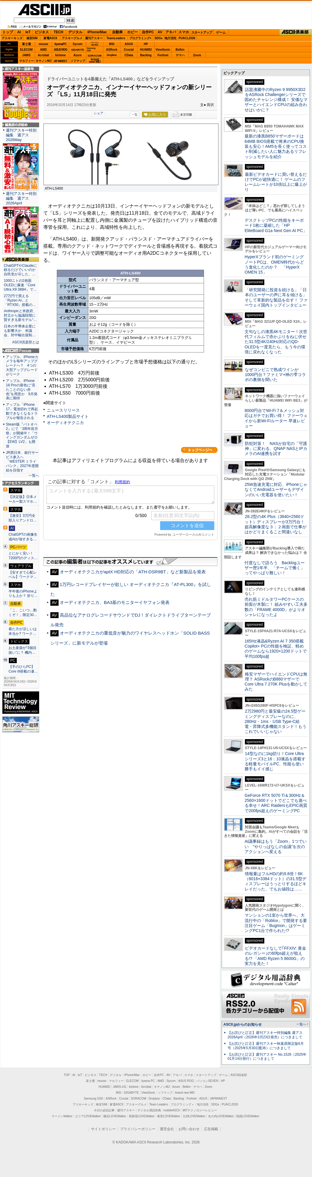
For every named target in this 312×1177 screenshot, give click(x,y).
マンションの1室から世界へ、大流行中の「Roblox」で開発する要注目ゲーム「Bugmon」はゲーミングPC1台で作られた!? (276, 923)
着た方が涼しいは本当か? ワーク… (23, 631)
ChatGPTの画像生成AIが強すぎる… (23, 536)
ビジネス (42, 32)
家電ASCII (50, 38)
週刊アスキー (94, 38)
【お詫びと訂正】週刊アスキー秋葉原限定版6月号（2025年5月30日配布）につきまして (266, 1046)
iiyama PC (148, 1080)
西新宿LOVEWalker (142, 1116)
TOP (67, 1075)
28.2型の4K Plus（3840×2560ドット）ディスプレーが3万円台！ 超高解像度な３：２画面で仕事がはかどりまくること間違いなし (275, 524)
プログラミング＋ (182, 1104)
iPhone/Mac (97, 32)
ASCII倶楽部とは (25, 342)
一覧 (134, 114)
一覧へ (34, 476)
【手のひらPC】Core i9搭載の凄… (23, 669)
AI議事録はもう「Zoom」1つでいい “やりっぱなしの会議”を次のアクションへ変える (276, 846)
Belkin (179, 49)
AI (19, 32)
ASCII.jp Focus (20, 350)
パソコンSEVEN (95, 44)
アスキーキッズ (12, 38)
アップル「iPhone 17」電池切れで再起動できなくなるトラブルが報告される (22, 411)
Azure (78, 55)
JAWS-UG (119, 1086)
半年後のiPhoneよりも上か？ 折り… (23, 593)
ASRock (111, 49)
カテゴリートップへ (199, 450)
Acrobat (43, 55)
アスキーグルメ (72, 38)
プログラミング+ (140, 38)
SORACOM (138, 1098)
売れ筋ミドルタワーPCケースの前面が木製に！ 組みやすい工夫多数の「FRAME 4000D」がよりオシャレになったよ (276, 607)
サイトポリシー (103, 1129)
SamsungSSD (91, 49)
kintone (60, 55)
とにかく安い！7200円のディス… (23, 555)
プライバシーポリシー (137, 1129)
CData (129, 55)
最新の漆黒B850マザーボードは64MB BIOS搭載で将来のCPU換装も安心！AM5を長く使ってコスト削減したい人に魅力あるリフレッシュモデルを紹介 (276, 146)
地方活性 (170, 38)
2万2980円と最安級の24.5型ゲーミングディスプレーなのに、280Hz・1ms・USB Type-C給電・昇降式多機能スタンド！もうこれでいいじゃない (275, 721)
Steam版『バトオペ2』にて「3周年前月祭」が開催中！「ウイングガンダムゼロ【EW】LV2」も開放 (22, 435)
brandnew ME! (95, 60)
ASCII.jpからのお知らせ (242, 1024)
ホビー (132, 32)
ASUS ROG (60, 49)
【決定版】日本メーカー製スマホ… (23, 499)
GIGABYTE (77, 49)
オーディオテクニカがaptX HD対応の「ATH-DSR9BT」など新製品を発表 (133, 571)
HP (146, 44)
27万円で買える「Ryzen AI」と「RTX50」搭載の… (20, 300)
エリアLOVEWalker (88, 1116)
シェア (98, 113)
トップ (7, 32)
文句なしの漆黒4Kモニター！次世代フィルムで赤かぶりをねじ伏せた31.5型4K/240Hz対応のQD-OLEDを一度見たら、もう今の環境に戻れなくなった (276, 341)
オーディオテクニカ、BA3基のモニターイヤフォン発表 (115, 602)
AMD (43, 49)
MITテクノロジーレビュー (199, 1110)
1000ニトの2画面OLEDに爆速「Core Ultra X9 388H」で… (20, 285)
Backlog (146, 55)
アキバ (170, 32)
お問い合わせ (189, 1129)
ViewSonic (163, 49)
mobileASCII (172, 1110)
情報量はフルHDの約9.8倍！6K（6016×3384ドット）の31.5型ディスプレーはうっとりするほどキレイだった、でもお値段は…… (275, 881)
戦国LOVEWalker (247, 1116)
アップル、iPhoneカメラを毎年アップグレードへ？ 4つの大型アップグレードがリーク (22, 366)
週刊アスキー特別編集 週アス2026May (21, 135)
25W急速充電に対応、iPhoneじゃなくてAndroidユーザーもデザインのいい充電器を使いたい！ (276, 489)
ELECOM (26, 49)
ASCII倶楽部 (295, 32)
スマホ (183, 32)
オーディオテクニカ (65, 422)
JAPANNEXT (60, 61)
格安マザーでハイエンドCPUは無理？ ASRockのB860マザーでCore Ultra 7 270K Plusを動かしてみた (276, 682)
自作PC (148, 32)
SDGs (158, 38)
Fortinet (162, 55)
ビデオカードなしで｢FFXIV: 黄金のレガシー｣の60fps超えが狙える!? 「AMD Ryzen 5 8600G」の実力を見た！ (275, 956)
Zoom (197, 55)
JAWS (26, 55)
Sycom (77, 44)
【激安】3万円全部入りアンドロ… (23, 518)
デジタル (75, 32)
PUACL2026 (187, 38)
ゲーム (221, 32)
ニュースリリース (63, 410)
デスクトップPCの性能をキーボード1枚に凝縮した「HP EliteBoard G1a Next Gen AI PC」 (276, 225)
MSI (111, 44)
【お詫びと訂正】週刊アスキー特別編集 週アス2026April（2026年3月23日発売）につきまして (265, 1035)
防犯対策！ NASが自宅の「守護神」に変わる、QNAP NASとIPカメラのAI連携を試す (276, 448)
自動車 (117, 32)
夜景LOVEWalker (168, 1116)
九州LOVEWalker (194, 1116)
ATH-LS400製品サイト (68, 416)
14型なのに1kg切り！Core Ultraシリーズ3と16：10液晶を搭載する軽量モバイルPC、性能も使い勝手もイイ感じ (275, 761)
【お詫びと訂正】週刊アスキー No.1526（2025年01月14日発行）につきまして (267, 1056)
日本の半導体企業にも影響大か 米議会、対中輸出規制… (20, 330)
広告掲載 (211, 1129)
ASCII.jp (44, 9)
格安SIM (32, 38)
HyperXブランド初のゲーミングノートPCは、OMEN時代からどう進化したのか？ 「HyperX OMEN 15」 (274, 264)
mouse (43, 44)
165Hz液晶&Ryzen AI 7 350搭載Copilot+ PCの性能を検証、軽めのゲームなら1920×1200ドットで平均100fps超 (276, 649)
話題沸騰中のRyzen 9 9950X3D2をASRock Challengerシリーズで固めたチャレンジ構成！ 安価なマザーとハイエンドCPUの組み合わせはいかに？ (276, 99)
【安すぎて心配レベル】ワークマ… (23, 574)
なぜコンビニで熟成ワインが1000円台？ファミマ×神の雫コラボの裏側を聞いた (275, 374)
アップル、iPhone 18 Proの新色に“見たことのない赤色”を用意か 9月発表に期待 (21, 389)
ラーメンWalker (62, 1116)
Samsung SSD (93, 1098)
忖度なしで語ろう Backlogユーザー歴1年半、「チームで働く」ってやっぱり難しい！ (275, 567)
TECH (58, 32)
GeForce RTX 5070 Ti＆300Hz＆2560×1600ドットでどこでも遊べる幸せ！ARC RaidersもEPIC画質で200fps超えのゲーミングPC (276, 803)
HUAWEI (146, 49)
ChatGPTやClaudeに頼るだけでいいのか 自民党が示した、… (21, 270)
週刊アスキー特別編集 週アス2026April (21, 198)
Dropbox (112, 55)
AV (160, 32)
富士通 (26, 44)
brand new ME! (185, 1092)
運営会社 (167, 1129)
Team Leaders (158, 1104)
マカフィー (26, 60)
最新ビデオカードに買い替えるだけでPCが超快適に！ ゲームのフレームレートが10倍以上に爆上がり (276, 182)
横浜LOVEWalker (114, 1116)
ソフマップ (77, 60)
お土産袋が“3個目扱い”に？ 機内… (22, 650)
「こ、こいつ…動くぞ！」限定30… (23, 612)
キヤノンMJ (44, 60)
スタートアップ (201, 32)
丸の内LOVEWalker (221, 1116)
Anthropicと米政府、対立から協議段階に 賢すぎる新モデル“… (21, 315)
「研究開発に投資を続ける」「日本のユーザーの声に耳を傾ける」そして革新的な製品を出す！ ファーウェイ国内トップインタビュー (276, 297)
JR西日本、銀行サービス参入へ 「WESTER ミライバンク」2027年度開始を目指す (22, 461)
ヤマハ (180, 55)
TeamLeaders (116, 38)
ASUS (129, 44)
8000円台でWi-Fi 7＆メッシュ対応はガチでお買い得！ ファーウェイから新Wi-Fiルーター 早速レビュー (276, 418)
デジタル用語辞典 (149, 1110)
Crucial (129, 49)
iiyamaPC (60, 44)
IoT (28, 32)
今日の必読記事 (104, 1110)
